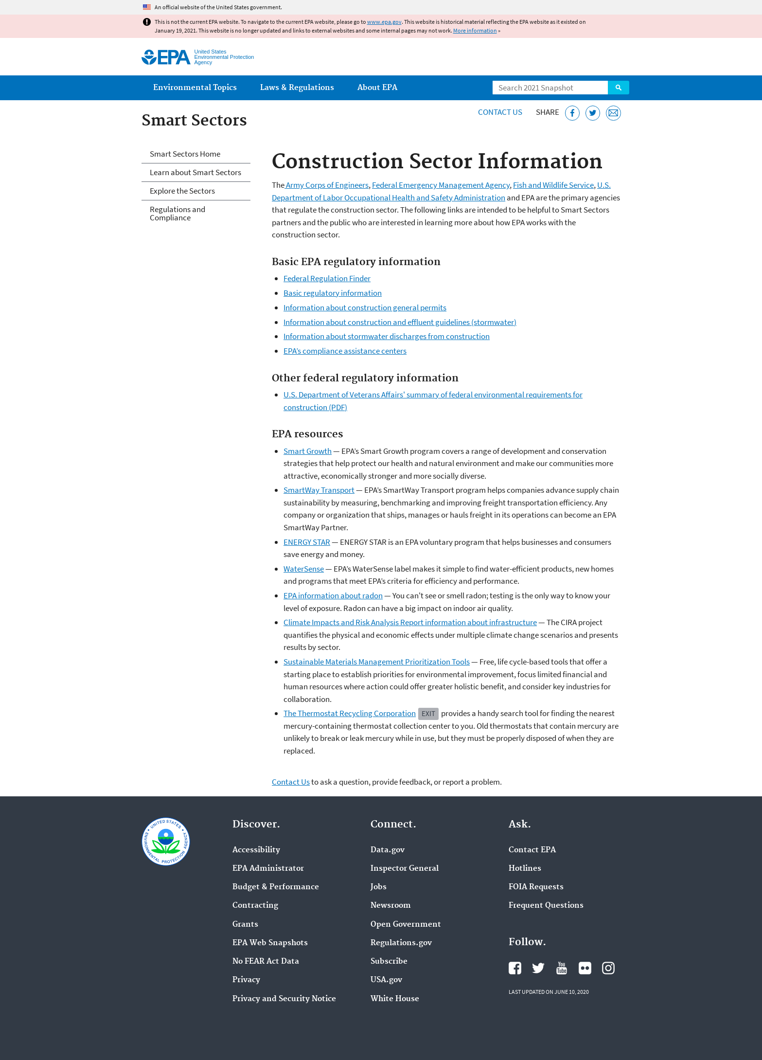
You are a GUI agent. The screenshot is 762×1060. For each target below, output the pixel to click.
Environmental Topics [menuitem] (195, 87)
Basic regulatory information (333, 292)
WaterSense (304, 568)
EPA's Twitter (538, 968)
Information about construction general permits (365, 307)
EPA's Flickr (585, 968)
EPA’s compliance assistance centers (345, 350)
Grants (245, 924)
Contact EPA (532, 850)
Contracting (255, 905)
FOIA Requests (536, 887)
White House (395, 999)
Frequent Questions (546, 905)
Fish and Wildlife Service (553, 185)
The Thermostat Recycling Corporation (350, 713)
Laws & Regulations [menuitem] (297, 87)
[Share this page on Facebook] (572, 113)
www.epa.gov (384, 21)
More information (475, 30)
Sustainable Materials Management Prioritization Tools (377, 661)
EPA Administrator (268, 868)
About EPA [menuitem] (377, 87)
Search (618, 87)
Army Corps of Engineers (326, 185)
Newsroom (391, 905)
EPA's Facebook (515, 968)
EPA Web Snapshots (270, 943)
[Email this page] (613, 113)
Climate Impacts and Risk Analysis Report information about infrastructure (410, 622)
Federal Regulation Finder (327, 278)
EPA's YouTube (561, 968)
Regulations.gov (401, 943)
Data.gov (388, 850)
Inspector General (405, 868)
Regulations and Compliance (177, 213)
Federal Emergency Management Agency (441, 185)
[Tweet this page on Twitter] (593, 113)
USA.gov (386, 980)
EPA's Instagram (608, 968)
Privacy (246, 980)
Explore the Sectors (182, 190)
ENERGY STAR (307, 542)
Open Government (406, 924)
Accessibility (256, 850)
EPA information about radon (333, 595)
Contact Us (500, 112)
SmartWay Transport (319, 490)
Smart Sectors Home (185, 153)
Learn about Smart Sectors (195, 172)
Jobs (379, 887)
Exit (428, 713)
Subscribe (389, 961)
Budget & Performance (275, 887)
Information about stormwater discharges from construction (387, 336)
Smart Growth (308, 451)
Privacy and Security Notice (284, 999)
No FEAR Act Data (265, 961)
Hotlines (525, 868)
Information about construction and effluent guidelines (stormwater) (400, 322)
